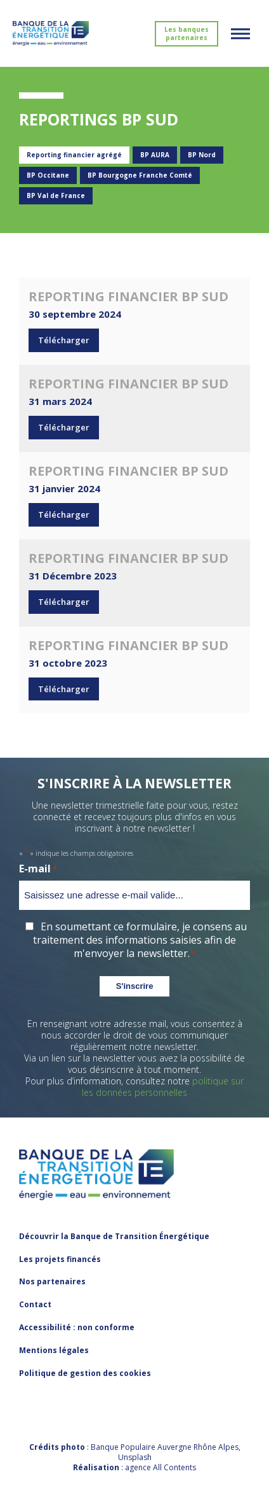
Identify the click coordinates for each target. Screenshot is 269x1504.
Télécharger (63, 340)
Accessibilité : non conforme (76, 1327)
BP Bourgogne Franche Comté (140, 175)
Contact (35, 1304)
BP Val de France (56, 195)
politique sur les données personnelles (163, 1086)
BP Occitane (48, 175)
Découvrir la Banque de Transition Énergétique (114, 1236)
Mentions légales (54, 1350)
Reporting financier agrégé (74, 154)
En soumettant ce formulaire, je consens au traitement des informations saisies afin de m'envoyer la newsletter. (140, 939)
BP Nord (202, 154)
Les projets (60, 1259)
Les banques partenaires (186, 33)
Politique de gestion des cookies (85, 1373)
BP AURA (154, 154)
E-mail (38, 869)
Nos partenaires (52, 1281)
